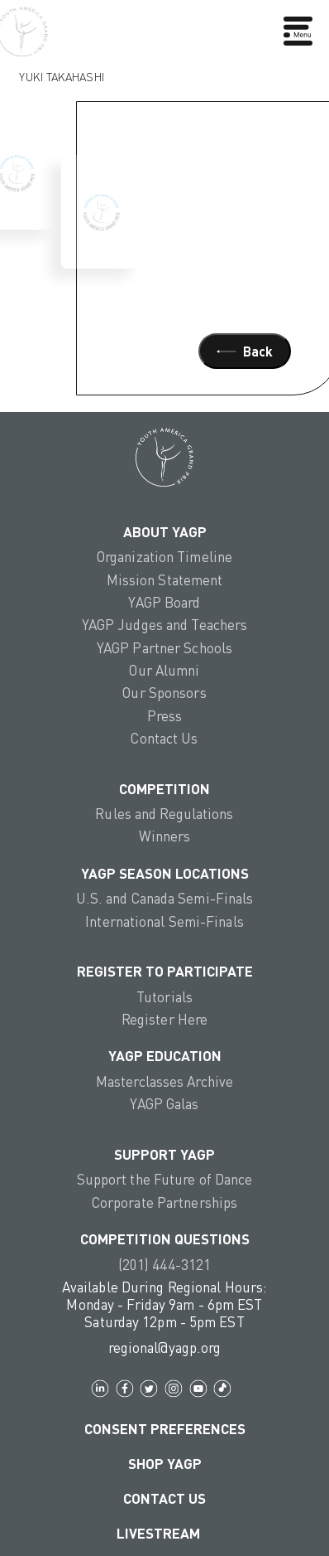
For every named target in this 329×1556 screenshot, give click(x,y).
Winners (165, 836)
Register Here (164, 1019)
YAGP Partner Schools (164, 648)
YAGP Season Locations (165, 873)
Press (165, 716)
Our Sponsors (164, 692)
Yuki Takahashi (61, 73)
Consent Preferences (165, 1428)
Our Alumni (164, 670)
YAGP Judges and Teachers (165, 624)
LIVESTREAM (165, 1533)
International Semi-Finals (164, 921)
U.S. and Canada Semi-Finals (165, 898)
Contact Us (164, 738)
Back (245, 351)
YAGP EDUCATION (165, 1055)
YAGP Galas (164, 1103)
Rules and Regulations (164, 813)
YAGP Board (164, 602)
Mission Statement (165, 580)
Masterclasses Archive (164, 1081)
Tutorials (164, 997)
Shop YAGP (165, 1463)
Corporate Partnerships (164, 1202)
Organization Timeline (164, 556)
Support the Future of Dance (165, 1179)
